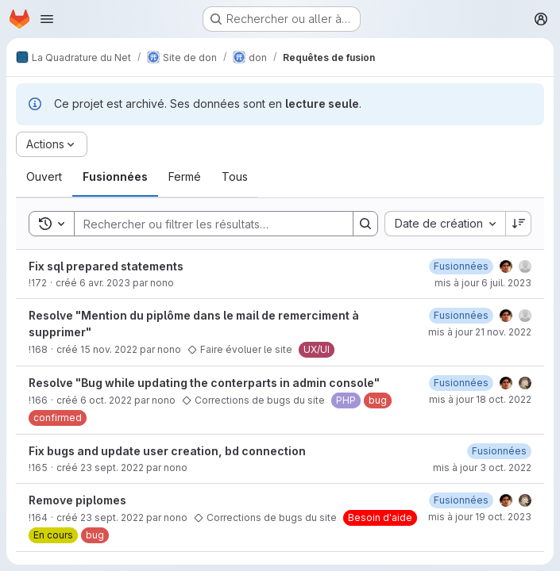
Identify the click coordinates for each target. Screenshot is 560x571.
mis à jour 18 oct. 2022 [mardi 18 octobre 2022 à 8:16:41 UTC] (480, 399)
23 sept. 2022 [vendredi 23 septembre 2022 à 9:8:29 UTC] (112, 467)
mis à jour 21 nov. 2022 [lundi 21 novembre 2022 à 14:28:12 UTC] (479, 332)
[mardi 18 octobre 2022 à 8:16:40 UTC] (461, 382)
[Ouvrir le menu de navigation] (47, 19)
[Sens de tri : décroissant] (518, 223)
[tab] (44, 177)
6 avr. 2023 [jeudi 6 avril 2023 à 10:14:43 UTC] (104, 283)
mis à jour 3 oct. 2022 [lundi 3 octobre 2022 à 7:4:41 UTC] (482, 467)
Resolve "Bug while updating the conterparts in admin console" (204, 382)
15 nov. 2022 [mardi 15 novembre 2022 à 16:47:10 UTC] (108, 349)
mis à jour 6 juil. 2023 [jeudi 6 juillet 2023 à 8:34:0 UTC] (482, 283)
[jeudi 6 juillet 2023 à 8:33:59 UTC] (461, 266)
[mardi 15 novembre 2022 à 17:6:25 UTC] (461, 315)
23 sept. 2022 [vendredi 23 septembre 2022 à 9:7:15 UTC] (112, 517)
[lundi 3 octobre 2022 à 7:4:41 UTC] (499, 451)
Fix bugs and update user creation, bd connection (167, 451)
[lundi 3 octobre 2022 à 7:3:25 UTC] (461, 500)
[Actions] (51, 144)
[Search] (205, 223)
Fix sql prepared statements (106, 266)
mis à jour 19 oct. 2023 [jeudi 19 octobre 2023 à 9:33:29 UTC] (479, 517)
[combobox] (444, 223)
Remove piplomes (77, 500)
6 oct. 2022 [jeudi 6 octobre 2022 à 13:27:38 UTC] (106, 400)
